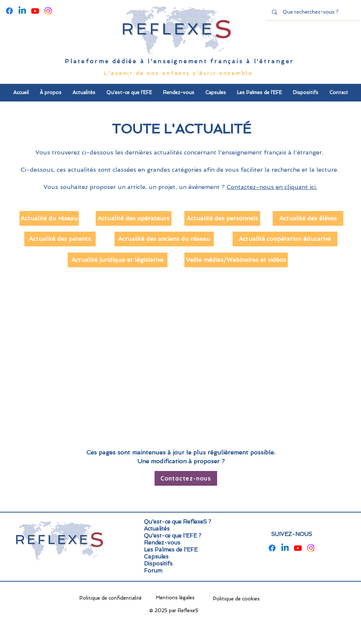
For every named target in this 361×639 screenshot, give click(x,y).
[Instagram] (48, 10)
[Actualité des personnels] (222, 218)
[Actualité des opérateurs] (133, 218)
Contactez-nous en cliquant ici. (272, 186)
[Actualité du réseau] (49, 218)
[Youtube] (35, 10)
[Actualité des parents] (60, 239)
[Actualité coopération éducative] (285, 239)
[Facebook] (9, 10)
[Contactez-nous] (186, 478)
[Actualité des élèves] (308, 218)
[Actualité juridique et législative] (117, 260)
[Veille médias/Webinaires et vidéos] (236, 260)
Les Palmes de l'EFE (171, 549)
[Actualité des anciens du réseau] (164, 239)
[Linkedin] (22, 10)
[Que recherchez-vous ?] (313, 12)
